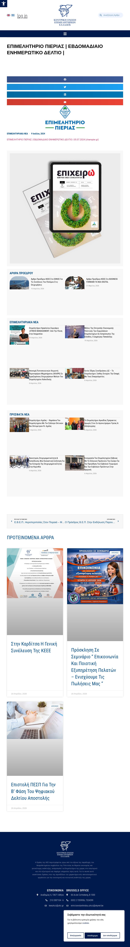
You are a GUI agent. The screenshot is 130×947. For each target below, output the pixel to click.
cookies (85, 923)
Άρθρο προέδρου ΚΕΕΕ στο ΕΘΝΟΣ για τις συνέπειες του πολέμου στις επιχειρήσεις (46, 282)
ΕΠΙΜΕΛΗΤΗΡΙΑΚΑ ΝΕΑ (17, 133)
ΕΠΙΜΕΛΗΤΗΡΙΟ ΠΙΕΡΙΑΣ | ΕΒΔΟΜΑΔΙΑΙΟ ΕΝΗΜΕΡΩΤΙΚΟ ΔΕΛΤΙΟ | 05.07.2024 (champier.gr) (53, 139)
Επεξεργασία (75, 935)
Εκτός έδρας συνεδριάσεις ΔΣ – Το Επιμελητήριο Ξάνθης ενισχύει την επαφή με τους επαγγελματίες (101, 374)
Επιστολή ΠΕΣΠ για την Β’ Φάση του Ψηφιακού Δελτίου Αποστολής (33, 791)
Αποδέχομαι (113, 935)
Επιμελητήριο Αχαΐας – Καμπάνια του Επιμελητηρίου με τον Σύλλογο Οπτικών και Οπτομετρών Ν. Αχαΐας (46, 423)
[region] (94, 926)
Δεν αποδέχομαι (94, 935)
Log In (22, 16)
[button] (3, 3)
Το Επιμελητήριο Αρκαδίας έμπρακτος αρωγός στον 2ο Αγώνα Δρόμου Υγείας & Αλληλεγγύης (101, 423)
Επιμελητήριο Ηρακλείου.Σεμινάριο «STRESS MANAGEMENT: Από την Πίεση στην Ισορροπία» (45, 331)
